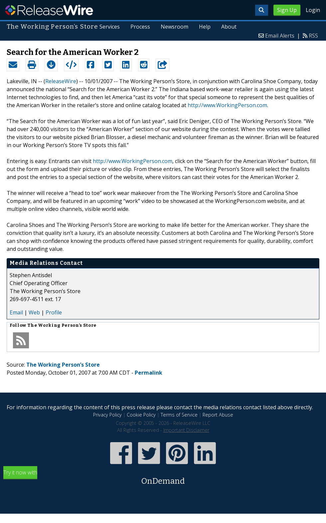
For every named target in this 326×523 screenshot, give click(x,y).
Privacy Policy (107, 415)
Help (205, 26)
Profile (54, 312)
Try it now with (163, 478)
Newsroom (174, 26)
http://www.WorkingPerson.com (227, 105)
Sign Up (287, 10)
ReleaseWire (49, 10)
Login (313, 10)
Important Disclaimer (186, 430)
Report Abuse (218, 415)
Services (110, 26)
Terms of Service (179, 415)
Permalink (148, 372)
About (229, 26)
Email (16, 312)
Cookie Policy (141, 415)
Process (140, 26)
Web (34, 312)
